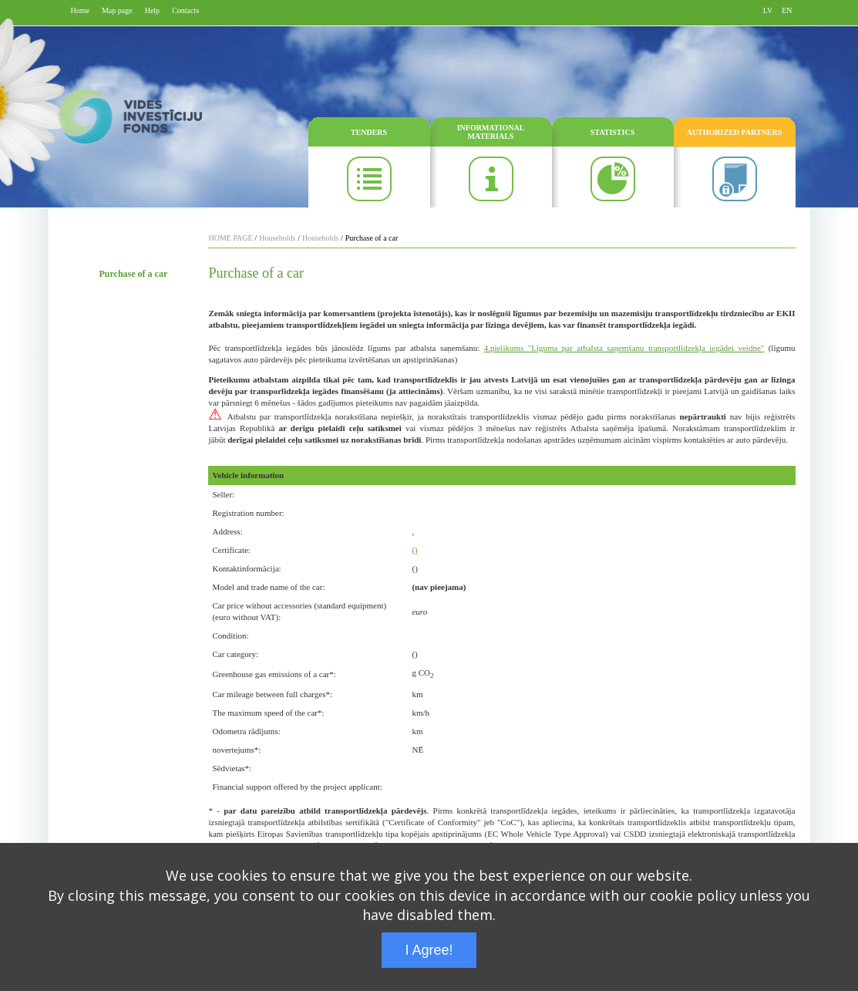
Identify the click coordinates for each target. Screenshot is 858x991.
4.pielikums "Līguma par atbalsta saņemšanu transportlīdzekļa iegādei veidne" (624, 347)
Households (277, 238)
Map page (117, 10)
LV (767, 10)
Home (80, 10)
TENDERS (369, 132)
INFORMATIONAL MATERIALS (491, 131)
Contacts (185, 10)
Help (152, 10)
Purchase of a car (133, 273)
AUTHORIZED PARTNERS (734, 132)
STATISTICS (612, 132)
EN (787, 10)
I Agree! (429, 950)
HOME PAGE (230, 238)
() (414, 549)
